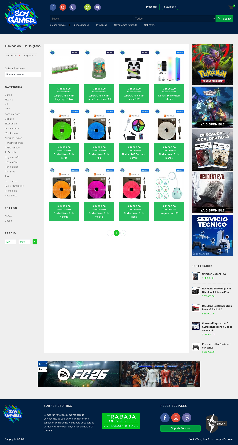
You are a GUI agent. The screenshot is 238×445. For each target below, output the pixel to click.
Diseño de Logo (211, 439)
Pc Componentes (14, 142)
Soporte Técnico (180, 428)
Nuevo (8, 216)
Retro (8, 176)
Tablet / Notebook (14, 186)
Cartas (8, 95)
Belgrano (28, 55)
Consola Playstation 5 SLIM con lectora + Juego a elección (217, 327)
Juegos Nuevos (58, 25)
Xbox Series (11, 195)
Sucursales (170, 6)
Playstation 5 (12, 166)
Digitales (9, 118)
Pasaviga (228, 439)
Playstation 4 (12, 162)
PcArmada (10, 152)
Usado (8, 220)
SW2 (7, 109)
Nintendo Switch (13, 138)
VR (6, 104)
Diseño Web (195, 439)
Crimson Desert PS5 (214, 274)
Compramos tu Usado (126, 25)
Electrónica (11, 123)
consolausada (12, 114)
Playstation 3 (12, 157)
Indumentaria (12, 128)
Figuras (9, 99)
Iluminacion (11, 55)
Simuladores (11, 181)
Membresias (11, 133)
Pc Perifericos (12, 147)
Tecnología (11, 190)
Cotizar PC (149, 25)
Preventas (101, 25)
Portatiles (10, 171)
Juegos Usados (81, 25)
